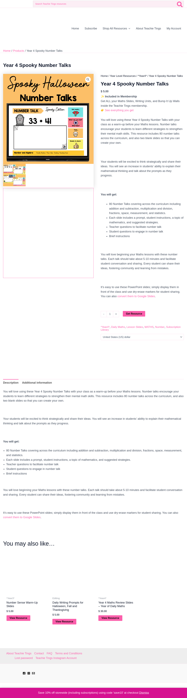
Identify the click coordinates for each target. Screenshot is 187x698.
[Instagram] (28, 673)
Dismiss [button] (144, 692)
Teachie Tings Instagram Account (55, 658)
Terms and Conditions (68, 653)
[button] (88, 79)
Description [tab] (10, 382)
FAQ (49, 653)
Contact (39, 653)
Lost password (24, 658)
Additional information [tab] (37, 382)
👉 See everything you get (117, 110)
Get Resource (134, 313)
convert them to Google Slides (136, 296)
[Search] (180, 4)
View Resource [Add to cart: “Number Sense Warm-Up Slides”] (18, 618)
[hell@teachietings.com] (33, 673)
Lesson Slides (135, 327)
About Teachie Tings (19, 653)
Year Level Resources (123, 75)
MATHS (149, 327)
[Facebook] (24, 673)
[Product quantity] (110, 314)
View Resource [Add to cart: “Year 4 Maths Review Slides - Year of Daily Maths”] (110, 618)
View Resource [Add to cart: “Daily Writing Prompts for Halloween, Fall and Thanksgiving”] (64, 621)
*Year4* (142, 75)
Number (159, 327)
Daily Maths (118, 327)
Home (104, 75)
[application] (128, 28)
